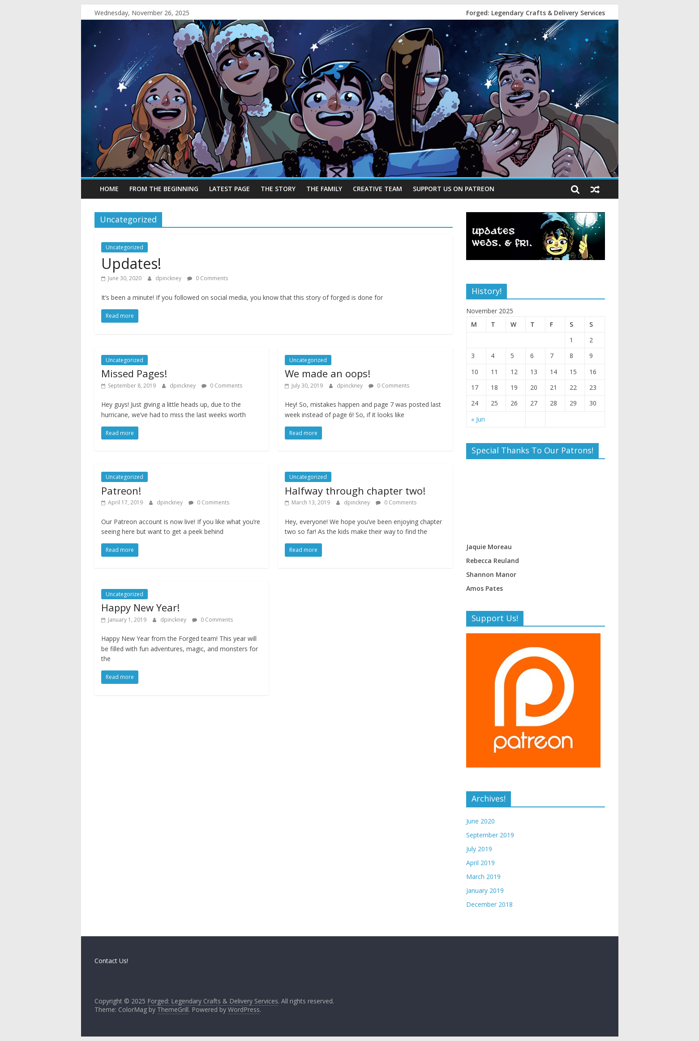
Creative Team (377, 188)
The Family (324, 188)
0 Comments (207, 278)
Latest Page (229, 188)
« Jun (478, 419)
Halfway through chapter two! (355, 490)
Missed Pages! (134, 373)
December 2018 (489, 904)
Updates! (131, 263)
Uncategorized (124, 247)
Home (109, 188)
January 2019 (485, 890)
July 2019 (479, 849)
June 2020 (480, 821)
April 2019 (480, 862)
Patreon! (121, 490)
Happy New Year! (140, 607)
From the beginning (163, 188)
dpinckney (169, 278)
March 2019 (483, 876)
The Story (278, 188)
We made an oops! (327, 373)
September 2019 (490, 835)
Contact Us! (111, 960)
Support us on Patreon (453, 188)
